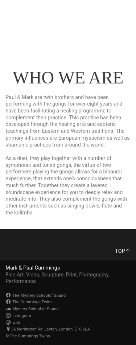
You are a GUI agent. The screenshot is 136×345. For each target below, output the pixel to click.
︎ (125, 10)
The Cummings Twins (37, 24)
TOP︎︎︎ (122, 251)
